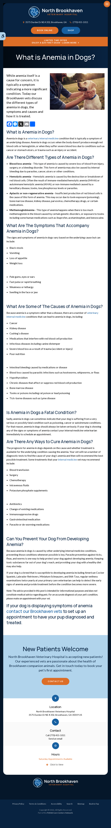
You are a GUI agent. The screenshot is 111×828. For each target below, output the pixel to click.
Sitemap (80, 804)
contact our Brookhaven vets (34, 611)
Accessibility (56, 804)
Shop (71, 30)
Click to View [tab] (56, 764)
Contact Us (55, 681)
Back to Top (94, 804)
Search (70, 804)
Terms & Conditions (37, 804)
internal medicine (67, 459)
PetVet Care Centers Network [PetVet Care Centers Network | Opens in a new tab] (60, 813)
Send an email (55, 738)
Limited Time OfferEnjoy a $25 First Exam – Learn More (54, 41)
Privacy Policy (18, 804)
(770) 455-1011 (80, 22)
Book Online (44, 30)
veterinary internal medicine (43, 138)
